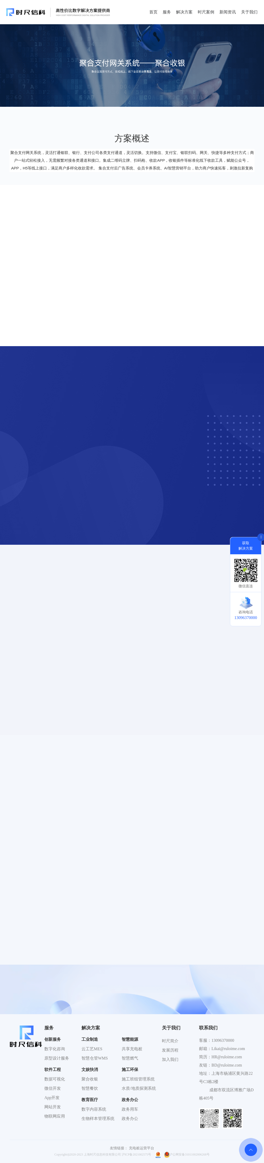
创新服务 (52, 1039)
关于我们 (249, 12)
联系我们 (208, 1027)
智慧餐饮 (89, 1088)
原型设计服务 (56, 1058)
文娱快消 (89, 1069)
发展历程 (170, 1050)
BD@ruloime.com (226, 1065)
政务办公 (130, 1099)
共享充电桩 (132, 1049)
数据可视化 (54, 1079)
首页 (153, 12)
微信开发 (52, 1088)
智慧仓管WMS (94, 1058)
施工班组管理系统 (138, 1079)
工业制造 (89, 1039)
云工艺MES (91, 1049)
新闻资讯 (227, 12)
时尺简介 (170, 1041)
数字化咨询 (54, 1049)
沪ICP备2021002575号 (136, 1154)
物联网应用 (54, 1116)
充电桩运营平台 (141, 1148)
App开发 (52, 1097)
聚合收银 (89, 1079)
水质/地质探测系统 (139, 1088)
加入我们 (170, 1059)
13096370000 (222, 1040)
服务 (167, 12)
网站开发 (52, 1107)
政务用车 (130, 1109)
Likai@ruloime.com (228, 1048)
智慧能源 (130, 1039)
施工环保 (130, 1069)
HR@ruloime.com (226, 1057)
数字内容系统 (93, 1109)
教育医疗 (89, 1099)
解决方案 (184, 12)
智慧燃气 (130, 1058)
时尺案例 (206, 12)
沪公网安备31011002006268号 (187, 1154)
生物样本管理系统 (97, 1118)
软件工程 (52, 1069)
